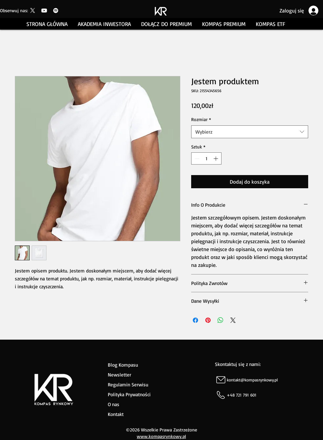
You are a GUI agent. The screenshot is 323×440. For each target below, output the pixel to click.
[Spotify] (55, 10)
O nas (114, 404)
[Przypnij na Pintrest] (208, 320)
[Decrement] (196, 158)
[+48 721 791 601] (268, 394)
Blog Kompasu (123, 365)
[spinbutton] (206, 158)
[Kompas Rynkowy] (32, 10)
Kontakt (116, 414)
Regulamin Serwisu (128, 384)
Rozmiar (201, 119)
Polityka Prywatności (129, 394)
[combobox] (249, 131)
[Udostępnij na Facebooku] (195, 320)
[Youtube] (44, 10)
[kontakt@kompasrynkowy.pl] (268, 380)
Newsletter (119, 375)
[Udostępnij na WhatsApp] (220, 320)
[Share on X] (233, 320)
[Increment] (216, 158)
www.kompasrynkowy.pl (161, 436)
